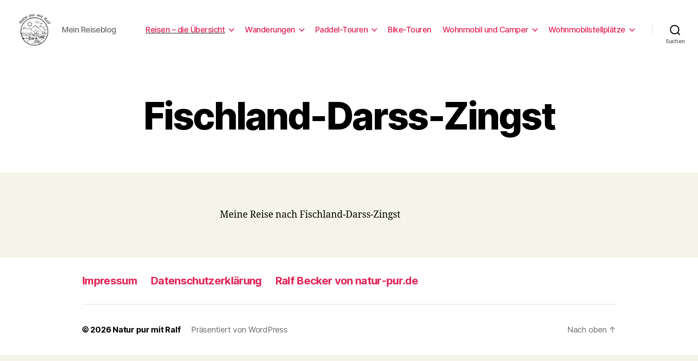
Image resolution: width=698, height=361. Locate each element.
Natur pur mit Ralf (146, 336)
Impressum (109, 286)
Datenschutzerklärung (206, 286)
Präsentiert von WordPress (239, 336)
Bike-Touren (409, 32)
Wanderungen (270, 32)
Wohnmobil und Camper (485, 32)
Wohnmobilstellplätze (586, 32)
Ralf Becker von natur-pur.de (346, 286)
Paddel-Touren (341, 32)
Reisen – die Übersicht (185, 32)
